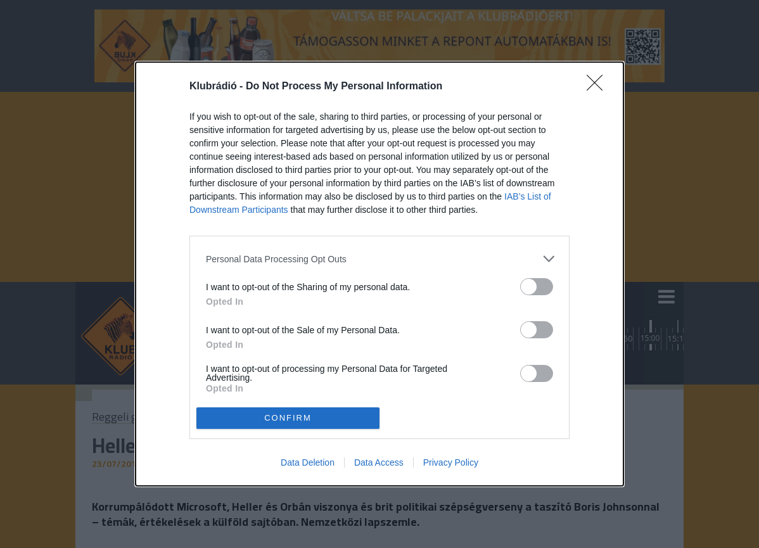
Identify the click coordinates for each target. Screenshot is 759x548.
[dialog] (379, 274)
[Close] (599, 87)
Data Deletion (308, 462)
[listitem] (379, 258)
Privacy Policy (450, 462)
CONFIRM (288, 417)
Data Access (379, 462)
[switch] (536, 286)
